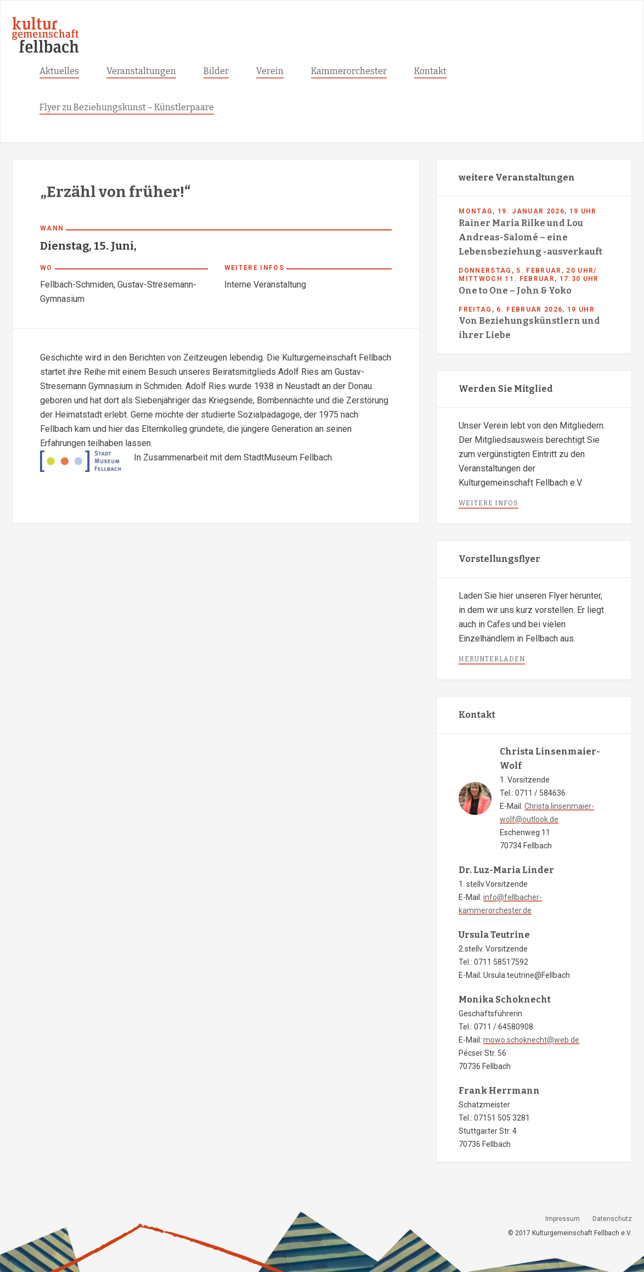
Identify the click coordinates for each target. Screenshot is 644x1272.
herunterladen (492, 659)
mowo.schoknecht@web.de (531, 1039)
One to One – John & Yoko (515, 290)
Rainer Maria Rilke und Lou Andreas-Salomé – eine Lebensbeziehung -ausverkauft (530, 237)
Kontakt (430, 71)
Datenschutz (612, 1219)
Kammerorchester (349, 71)
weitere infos (488, 503)
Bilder (216, 71)
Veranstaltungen (141, 71)
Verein (270, 71)
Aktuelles (59, 71)
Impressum (562, 1219)
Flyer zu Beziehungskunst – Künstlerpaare (126, 107)
